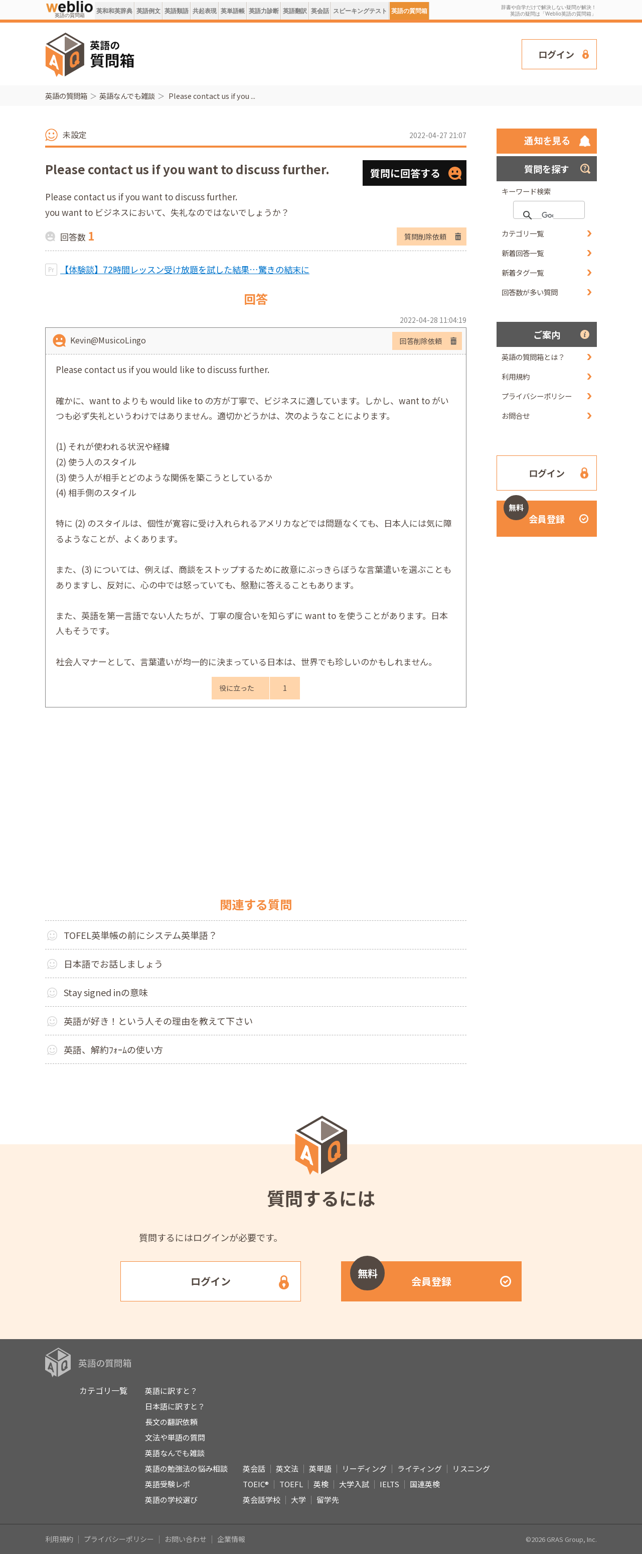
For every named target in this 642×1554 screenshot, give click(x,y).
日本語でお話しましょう (113, 963)
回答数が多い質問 (530, 292)
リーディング (364, 1468)
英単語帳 (233, 11)
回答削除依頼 (421, 341)
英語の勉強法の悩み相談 (186, 1468)
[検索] (547, 215)
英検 (321, 1484)
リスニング (471, 1468)
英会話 (320, 11)
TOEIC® (256, 1484)
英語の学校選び (171, 1499)
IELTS (389, 1484)
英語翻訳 (295, 11)
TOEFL (291, 1484)
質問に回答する (405, 173)
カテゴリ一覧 (523, 233)
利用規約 (516, 376)
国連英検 (425, 1484)
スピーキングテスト (360, 11)
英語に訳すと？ (171, 1390)
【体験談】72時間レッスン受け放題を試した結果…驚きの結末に (184, 269)
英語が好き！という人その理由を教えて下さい (158, 1020)
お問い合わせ (186, 1539)
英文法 (287, 1468)
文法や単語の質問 (175, 1437)
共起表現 (205, 11)
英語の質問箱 (409, 11)
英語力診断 (264, 11)
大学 (298, 1499)
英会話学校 (261, 1499)
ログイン (556, 54)
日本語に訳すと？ (175, 1406)
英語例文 (148, 11)
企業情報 (231, 1539)
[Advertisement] (328, 53)
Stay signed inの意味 (106, 992)
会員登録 (534, 513)
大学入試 (354, 1484)
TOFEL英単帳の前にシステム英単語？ (140, 934)
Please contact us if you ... (211, 95)
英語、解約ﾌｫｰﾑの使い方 (113, 1049)
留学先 (327, 1499)
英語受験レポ (167, 1484)
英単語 (320, 1468)
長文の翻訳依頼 (171, 1421)
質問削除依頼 (425, 236)
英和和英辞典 (114, 11)
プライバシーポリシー (537, 396)
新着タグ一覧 (523, 272)
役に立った (236, 688)
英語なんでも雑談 (127, 95)
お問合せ (516, 415)
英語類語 (177, 11)
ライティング (419, 1468)
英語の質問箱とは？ (533, 356)
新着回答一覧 (523, 253)
